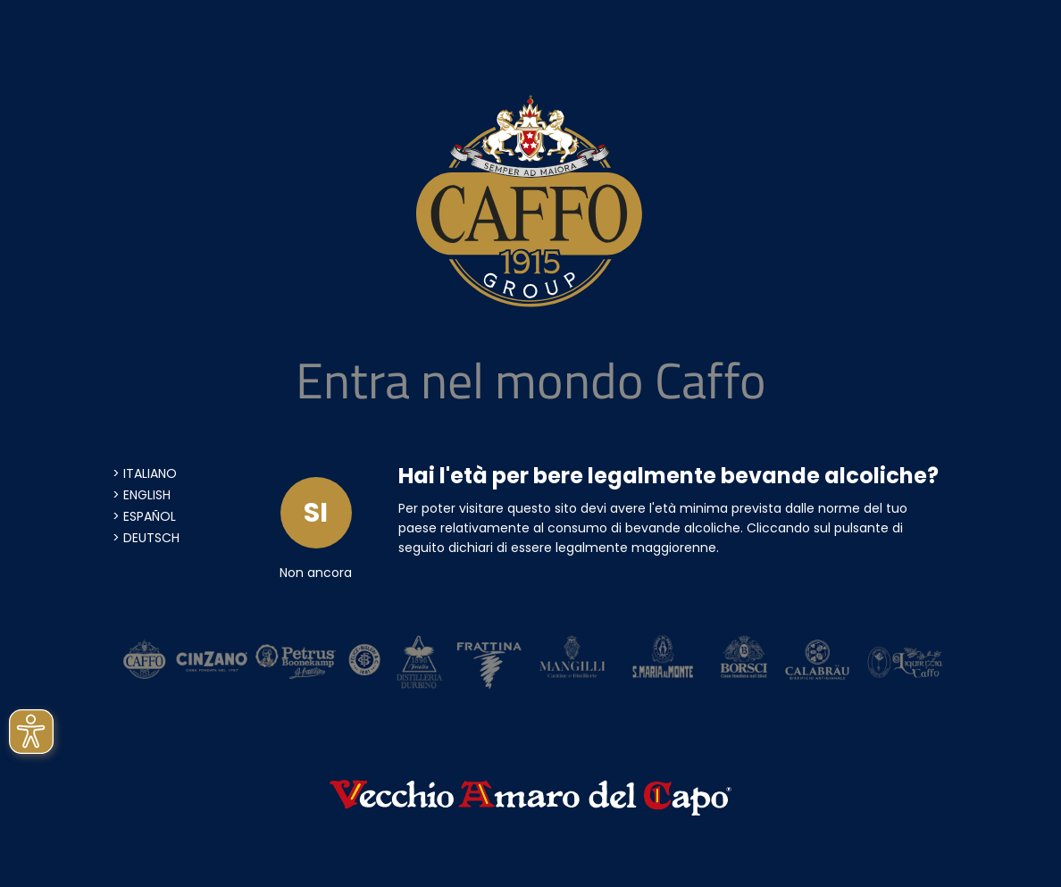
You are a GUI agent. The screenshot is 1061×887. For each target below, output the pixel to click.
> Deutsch (146, 538)
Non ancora (316, 573)
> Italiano (145, 473)
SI (316, 512)
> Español (144, 516)
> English (142, 495)
